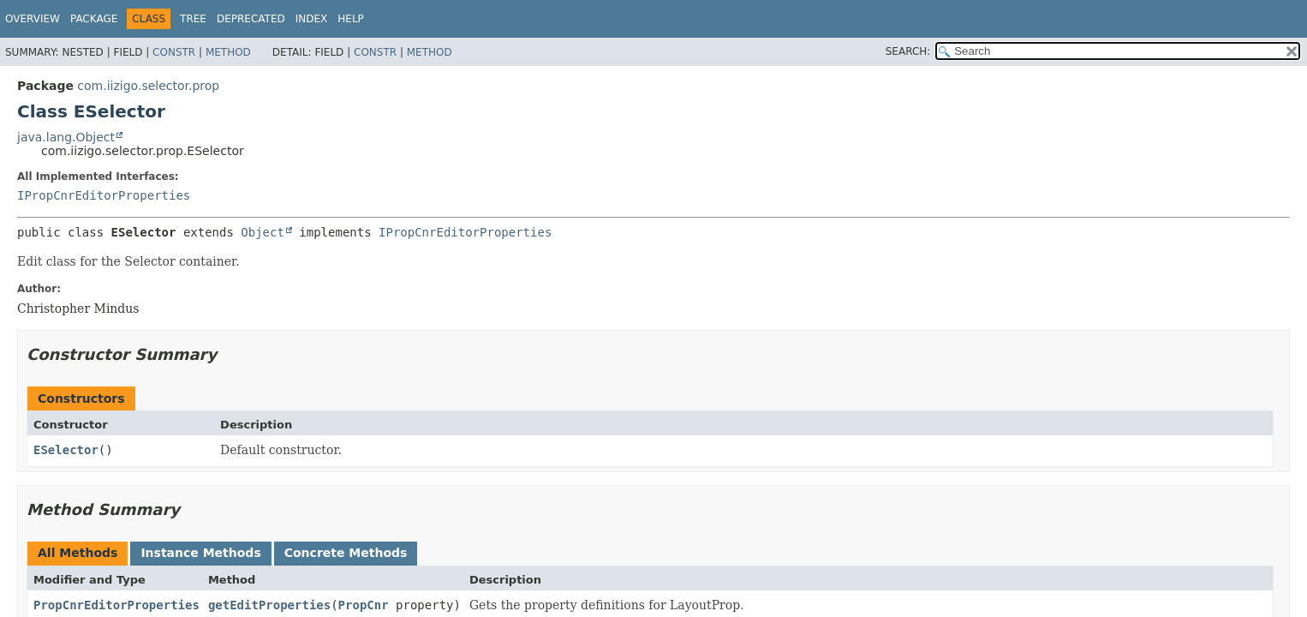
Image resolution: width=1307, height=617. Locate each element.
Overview (32, 19)
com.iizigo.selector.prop (148, 86)
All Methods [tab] (77, 553)
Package (93, 19)
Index (311, 19)
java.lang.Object (66, 137)
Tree (193, 19)
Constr (173, 52)
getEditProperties (269, 605)
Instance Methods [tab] (200, 553)
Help (350, 19)
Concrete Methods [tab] (346, 553)
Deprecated (251, 19)
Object (262, 232)
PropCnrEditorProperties (116, 605)
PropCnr (363, 605)
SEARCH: (908, 51)
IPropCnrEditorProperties (103, 195)
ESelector (65, 450)
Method (228, 52)
